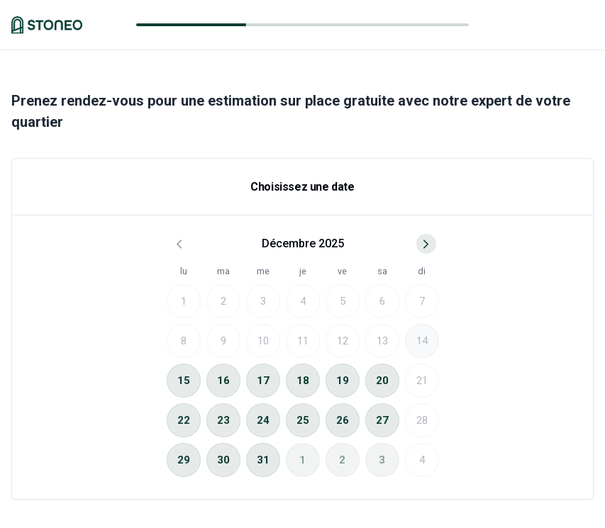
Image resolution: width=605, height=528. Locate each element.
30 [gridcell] (223, 460)
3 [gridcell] (382, 460)
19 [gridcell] (342, 380)
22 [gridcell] (183, 420)
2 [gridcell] (342, 460)
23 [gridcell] (223, 420)
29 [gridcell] (183, 460)
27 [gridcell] (382, 420)
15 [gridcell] (183, 380)
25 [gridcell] (302, 420)
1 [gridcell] (302, 460)
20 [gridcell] (382, 380)
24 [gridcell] (263, 420)
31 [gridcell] (263, 460)
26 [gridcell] (342, 420)
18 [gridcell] (302, 380)
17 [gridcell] (263, 380)
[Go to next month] (426, 244)
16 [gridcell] (223, 380)
